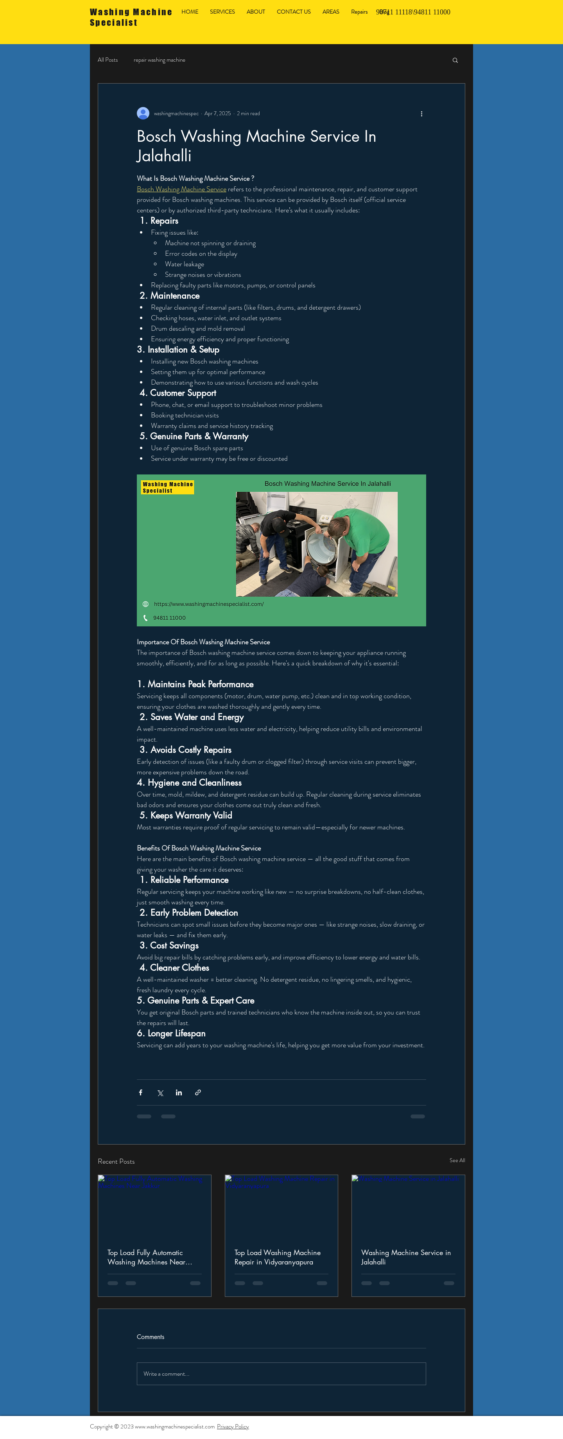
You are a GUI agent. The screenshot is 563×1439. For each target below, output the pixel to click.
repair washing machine (159, 60)
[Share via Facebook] (140, 1092)
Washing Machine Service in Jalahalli (406, 1257)
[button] (455, 60)
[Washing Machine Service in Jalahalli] (408, 1206)
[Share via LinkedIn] (179, 1092)
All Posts (108, 60)
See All (457, 1160)
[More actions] (421, 113)
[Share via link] (198, 1092)
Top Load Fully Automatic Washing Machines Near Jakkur (146, 1257)
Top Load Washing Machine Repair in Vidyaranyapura (278, 1257)
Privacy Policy (233, 1426)
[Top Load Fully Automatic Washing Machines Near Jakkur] (154, 1206)
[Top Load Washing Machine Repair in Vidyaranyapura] (281, 1206)
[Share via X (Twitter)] (159, 1092)
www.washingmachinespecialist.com (175, 1426)
